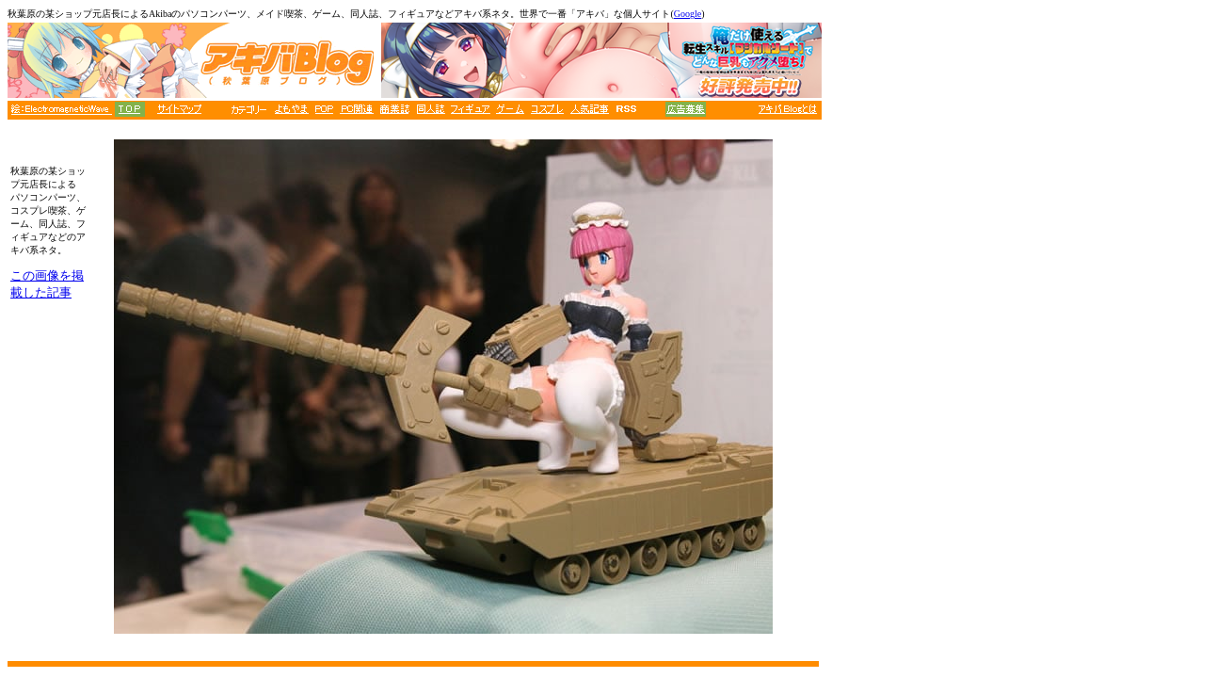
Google (687, 13)
